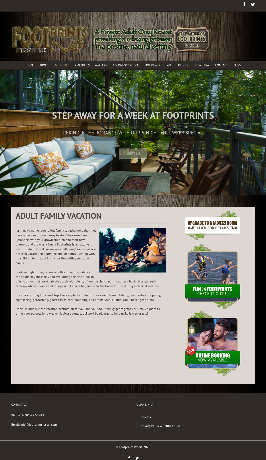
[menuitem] (32, 65)
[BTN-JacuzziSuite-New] (213, 213)
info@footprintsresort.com (38, 425)
